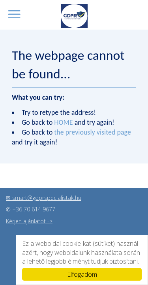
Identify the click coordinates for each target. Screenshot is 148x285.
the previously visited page (92, 132)
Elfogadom (82, 274)
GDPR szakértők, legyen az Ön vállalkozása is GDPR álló (74, 16)
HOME (63, 122)
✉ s (10, 197)
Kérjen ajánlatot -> (29, 220)
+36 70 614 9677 (33, 209)
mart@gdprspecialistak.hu (48, 197)
